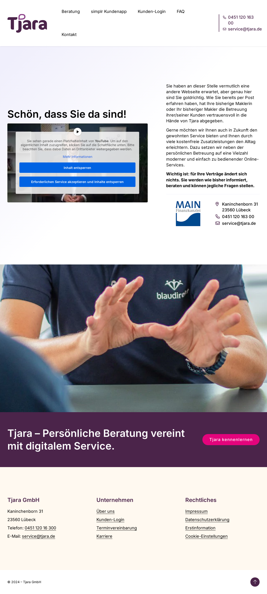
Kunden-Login (152, 11)
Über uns (105, 511)
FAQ (181, 11)
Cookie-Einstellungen (206, 536)
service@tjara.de (38, 536)
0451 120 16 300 (40, 527)
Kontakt (69, 34)
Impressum (196, 511)
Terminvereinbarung (116, 527)
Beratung (71, 11)
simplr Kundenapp (109, 11)
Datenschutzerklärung (207, 519)
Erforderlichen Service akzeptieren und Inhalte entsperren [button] (77, 182)
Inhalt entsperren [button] (77, 168)
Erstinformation (200, 527)
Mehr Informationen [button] (77, 157)
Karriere (104, 536)
